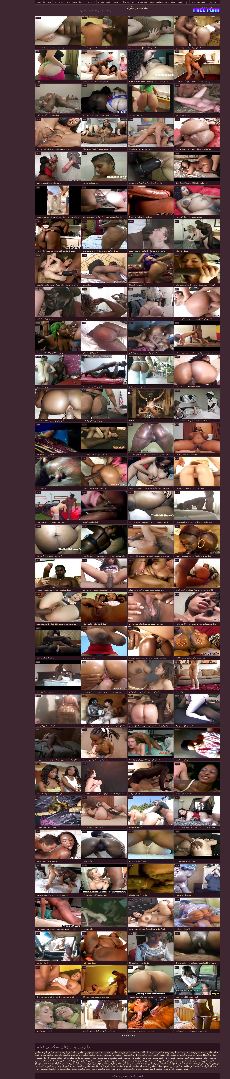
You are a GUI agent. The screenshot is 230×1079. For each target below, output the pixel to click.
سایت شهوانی (50, 1069)
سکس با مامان (189, 1060)
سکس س (87, 1060)
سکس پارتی (138, 1066)
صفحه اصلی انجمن (31, 2)
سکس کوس (146, 1055)
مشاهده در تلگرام (125, 8)
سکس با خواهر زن (50, 1066)
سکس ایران (55, 1052)
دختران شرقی (65, 2)
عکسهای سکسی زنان (32, 1069)
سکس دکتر (169, 1055)
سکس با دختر (37, 1057)
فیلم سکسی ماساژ (100, 1057)
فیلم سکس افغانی (196, 1052)
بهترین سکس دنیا (70, 1052)
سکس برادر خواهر (53, 1057)
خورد (103, 2)
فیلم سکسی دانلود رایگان (122, 1063)
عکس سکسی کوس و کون (164, 1057)
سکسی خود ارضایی (186, 2)
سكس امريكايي (70, 1057)
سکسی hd (45, 2)
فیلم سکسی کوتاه (131, 1055)
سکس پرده (103, 1055)
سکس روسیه (112, 1052)
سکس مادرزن (163, 1066)
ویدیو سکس (151, 1052)
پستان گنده (112, 2)
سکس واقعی (176, 1066)
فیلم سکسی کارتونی (68, 1069)
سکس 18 (194, 1055)
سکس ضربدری (98, 1052)
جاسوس (200, 2)
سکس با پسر (143, 1069)
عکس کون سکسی (119, 1057)
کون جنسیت (129, 2)
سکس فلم (158, 1055)
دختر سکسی (118, 1060)
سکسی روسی (90, 1055)
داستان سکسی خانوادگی (168, 1063)
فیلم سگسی (125, 1066)
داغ (120, 2)
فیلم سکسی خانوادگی (52, 1055)
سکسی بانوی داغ (92, 2)
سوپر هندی (181, 1052)
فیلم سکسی (194, 7)
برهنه (55, 2)
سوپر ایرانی (149, 1066)
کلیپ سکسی (126, 1052)
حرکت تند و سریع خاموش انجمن (150, 2)
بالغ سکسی (78, 2)
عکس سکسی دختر (68, 1066)
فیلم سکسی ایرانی (167, 1052)
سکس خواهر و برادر (73, 1055)
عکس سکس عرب (31, 1066)
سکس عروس (34, 1055)
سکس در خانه (182, 1055)
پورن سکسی (175, 1060)
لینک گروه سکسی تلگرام (54, 1063)
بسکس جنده (183, 1057)
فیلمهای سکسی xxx (108, 1066)
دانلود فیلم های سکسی (157, 1060)
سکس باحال (138, 1052)
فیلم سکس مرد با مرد (139, 1057)
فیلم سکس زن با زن (145, 1063)
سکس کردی (35, 1052)
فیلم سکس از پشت (189, 1063)
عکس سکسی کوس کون (110, 1069)
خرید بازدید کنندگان (108, 1076)
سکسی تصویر (130, 1069)
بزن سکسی (72, 1063)
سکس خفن (84, 1052)
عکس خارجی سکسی (71, 1060)
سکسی (45, 1052)
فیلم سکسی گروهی (102, 1060)
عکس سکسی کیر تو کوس (163, 1069)
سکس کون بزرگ (87, 1063)
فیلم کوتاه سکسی (192, 1066)
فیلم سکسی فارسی (88, 1066)
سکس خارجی (103, 1063)
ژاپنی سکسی (170, 2)
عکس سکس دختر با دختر (47, 1060)
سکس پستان (115, 1055)
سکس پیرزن (84, 1057)
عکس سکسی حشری (135, 1060)
